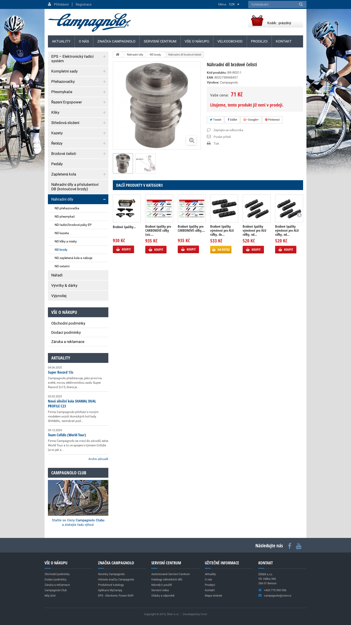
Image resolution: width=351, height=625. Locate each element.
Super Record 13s (60, 372)
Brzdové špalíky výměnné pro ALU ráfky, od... (254, 230)
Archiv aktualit (98, 459)
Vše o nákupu (197, 41)
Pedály (57, 164)
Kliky (55, 112)
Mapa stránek (213, 595)
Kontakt (284, 41)
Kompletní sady (64, 71)
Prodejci (259, 41)
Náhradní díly (62, 199)
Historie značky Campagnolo (116, 579)
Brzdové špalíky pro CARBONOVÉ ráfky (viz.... (158, 230)
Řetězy (56, 143)
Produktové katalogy (111, 584)
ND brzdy (61, 249)
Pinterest (272, 119)
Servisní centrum (160, 41)
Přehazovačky (63, 81)
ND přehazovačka (67, 208)
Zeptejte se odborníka (228, 130)
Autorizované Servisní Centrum (170, 574)
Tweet (215, 119)
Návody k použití (161, 584)
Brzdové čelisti (63, 153)
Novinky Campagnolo (111, 574)
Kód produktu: (217, 72)
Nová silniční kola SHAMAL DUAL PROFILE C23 (72, 403)
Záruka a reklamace (67, 341)
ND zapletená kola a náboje (73, 258)
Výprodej (58, 295)
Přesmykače (61, 92)
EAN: (210, 77)
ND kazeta (62, 233)
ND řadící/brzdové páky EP (73, 225)
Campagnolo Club (56, 590)
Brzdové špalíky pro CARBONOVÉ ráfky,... (191, 228)
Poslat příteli (222, 137)
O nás (84, 41)
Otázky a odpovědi (162, 595)
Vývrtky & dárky (64, 285)
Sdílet (232, 119)
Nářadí (56, 275)
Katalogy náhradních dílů (166, 579)
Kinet (204, 614)
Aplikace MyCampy (110, 590)
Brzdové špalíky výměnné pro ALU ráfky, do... (222, 230)
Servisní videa (160, 590)
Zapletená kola (63, 174)
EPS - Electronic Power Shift (115, 595)
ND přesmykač (65, 216)
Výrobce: (213, 82)
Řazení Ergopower (66, 102)
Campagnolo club (68, 473)
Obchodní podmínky (68, 323)
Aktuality (60, 358)
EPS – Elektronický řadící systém (72, 58)
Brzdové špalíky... (124, 227)
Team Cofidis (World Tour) (67, 434)
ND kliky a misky (66, 241)
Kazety (57, 133)
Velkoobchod (230, 41)
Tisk (216, 143)
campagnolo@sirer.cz (277, 595)
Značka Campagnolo (116, 41)
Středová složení (65, 122)
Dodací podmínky (66, 332)
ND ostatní (62, 266)
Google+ (251, 119)
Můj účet (50, 595)
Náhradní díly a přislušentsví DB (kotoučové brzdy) (74, 186)
